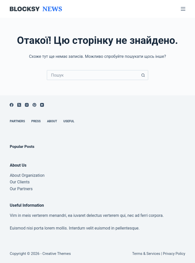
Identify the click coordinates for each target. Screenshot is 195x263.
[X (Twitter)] (19, 105)
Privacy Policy (174, 254)
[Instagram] (27, 105)
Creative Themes (56, 253)
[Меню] (183, 9)
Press (36, 121)
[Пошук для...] (92, 75)
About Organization (27, 175)
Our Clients (19, 182)
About (52, 121)
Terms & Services (146, 254)
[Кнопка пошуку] (143, 75)
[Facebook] (11, 105)
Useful (68, 121)
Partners (17, 121)
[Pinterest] (34, 105)
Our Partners (21, 188)
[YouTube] (42, 105)
